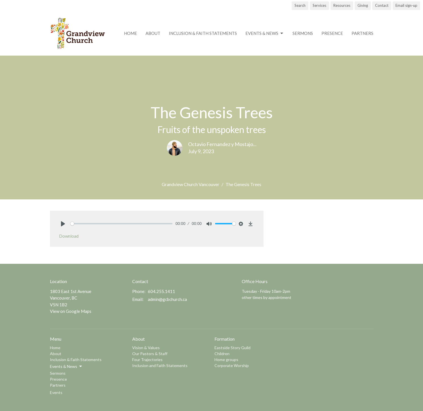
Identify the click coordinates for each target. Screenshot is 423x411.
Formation (224, 339)
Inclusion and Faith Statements (160, 365)
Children (222, 353)
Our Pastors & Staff (149, 353)
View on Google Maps (70, 311)
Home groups (226, 359)
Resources (341, 5)
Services (319, 5)
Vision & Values (146, 347)
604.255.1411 (161, 291)
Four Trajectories (147, 359)
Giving (362, 5)
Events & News (264, 33)
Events (56, 392)
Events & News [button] (66, 366)
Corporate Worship (231, 365)
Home (130, 33)
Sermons (302, 33)
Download (69, 236)
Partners (362, 33)
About (153, 33)
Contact (381, 5)
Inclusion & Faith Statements (203, 33)
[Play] (63, 223)
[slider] (121, 223)
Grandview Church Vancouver (190, 184)
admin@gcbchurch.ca (167, 299)
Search (300, 5)
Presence (332, 33)
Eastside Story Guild (232, 347)
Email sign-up (406, 5)
